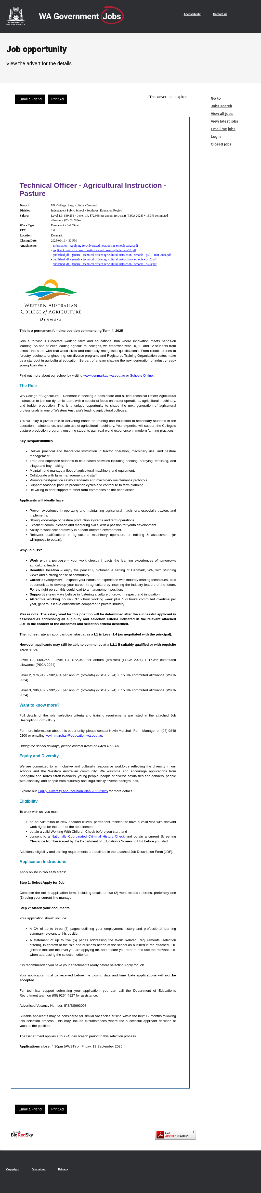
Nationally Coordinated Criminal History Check (88, 836)
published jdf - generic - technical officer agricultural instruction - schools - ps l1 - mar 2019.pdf (112, 255)
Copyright (12, 1169)
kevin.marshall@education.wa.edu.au (74, 735)
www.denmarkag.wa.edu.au (104, 375)
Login (216, 137)
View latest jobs (224, 121)
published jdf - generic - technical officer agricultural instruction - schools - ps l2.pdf (104, 259)
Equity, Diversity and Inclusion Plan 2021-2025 (73, 791)
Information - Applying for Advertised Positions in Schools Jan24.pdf (95, 245)
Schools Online (141, 375)
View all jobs (222, 114)
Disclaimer (39, 1169)
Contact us (220, 14)
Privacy (63, 1169)
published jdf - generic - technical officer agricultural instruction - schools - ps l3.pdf (104, 264)
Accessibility (192, 14)
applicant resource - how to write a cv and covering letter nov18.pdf (94, 250)
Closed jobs (221, 144)
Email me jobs (223, 129)
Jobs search (221, 106)
